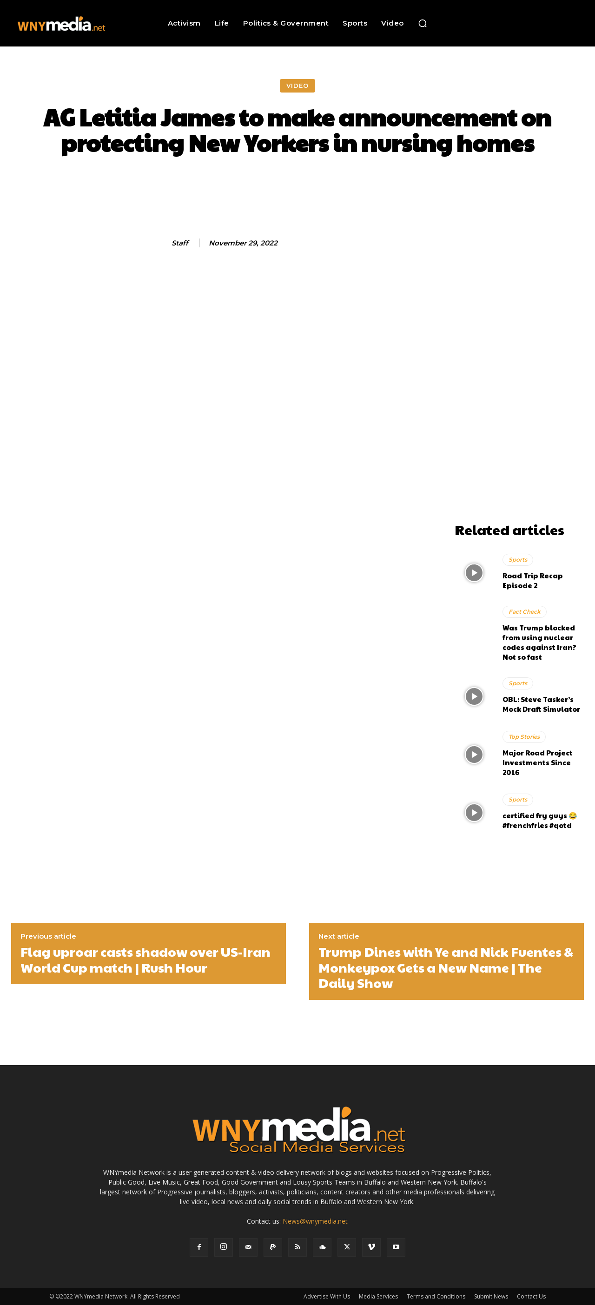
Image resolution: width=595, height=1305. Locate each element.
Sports (518, 559)
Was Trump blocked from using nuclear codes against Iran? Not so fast (539, 642)
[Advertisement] (519, 378)
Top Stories (524, 736)
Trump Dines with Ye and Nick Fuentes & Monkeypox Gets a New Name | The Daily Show (445, 967)
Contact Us (531, 1296)
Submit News (491, 1296)
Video (297, 86)
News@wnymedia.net (315, 1221)
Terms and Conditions (436, 1296)
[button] (422, 23)
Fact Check (525, 611)
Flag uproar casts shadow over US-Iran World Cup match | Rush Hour (145, 959)
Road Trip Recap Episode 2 (532, 580)
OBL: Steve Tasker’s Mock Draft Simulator (541, 704)
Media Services (378, 1296)
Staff (180, 243)
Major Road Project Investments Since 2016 (537, 762)
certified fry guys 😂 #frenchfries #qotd (539, 820)
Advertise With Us (327, 1296)
